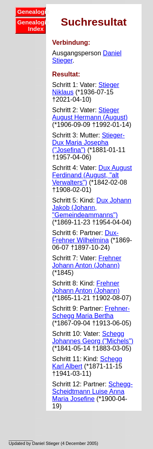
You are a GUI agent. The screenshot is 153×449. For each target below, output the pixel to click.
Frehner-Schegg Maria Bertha (91, 312)
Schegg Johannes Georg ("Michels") (92, 337)
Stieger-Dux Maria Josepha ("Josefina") (88, 142)
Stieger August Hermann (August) (90, 114)
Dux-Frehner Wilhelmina (85, 236)
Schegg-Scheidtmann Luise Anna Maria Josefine (92, 391)
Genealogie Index (31, 25)
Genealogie (31, 12)
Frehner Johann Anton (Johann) (87, 262)
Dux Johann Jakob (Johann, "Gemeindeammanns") (91, 207)
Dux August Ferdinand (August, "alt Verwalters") (92, 175)
